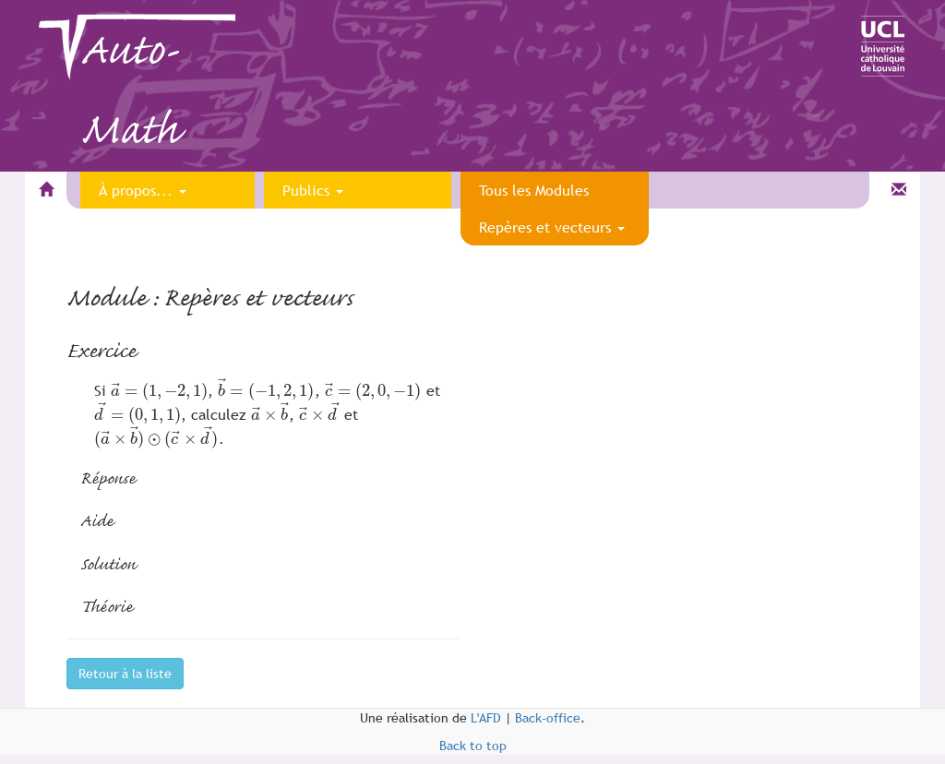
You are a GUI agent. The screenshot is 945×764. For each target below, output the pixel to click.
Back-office (547, 718)
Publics (312, 190)
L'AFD (486, 718)
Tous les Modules (534, 190)
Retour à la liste (125, 673)
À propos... (142, 190)
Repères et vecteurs (552, 227)
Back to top (473, 745)
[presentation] (159, 390)
